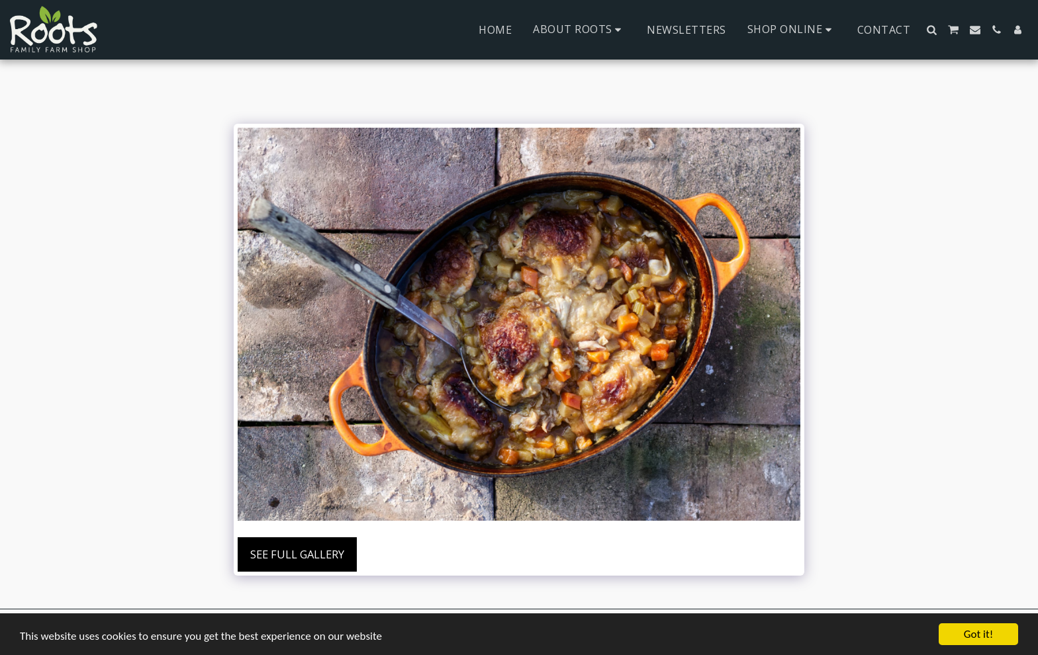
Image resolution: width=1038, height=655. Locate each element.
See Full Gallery (297, 554)
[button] (579, 29)
